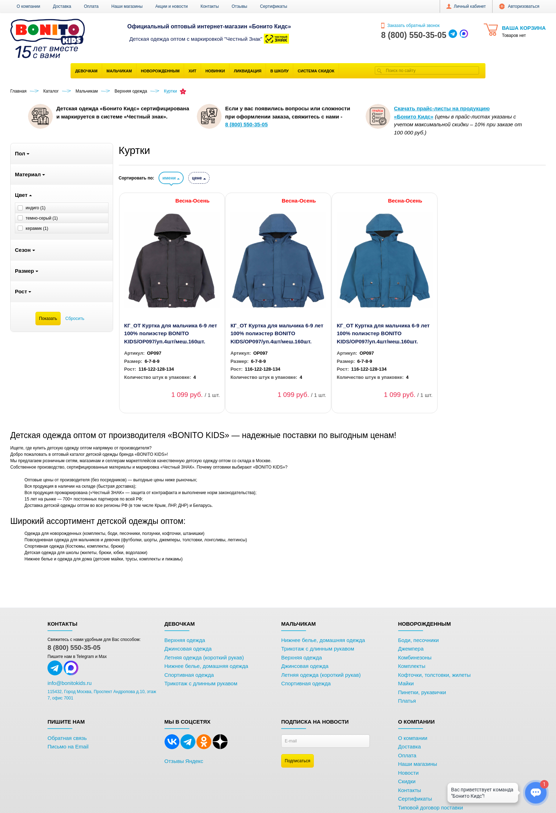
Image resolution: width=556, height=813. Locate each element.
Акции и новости (171, 6)
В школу (280, 71)
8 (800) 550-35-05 (74, 647)
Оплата (91, 6)
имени (171, 178)
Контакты (209, 6)
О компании (28, 6)
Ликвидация (247, 71)
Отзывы (239, 6)
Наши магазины (127, 6)
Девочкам (86, 71)
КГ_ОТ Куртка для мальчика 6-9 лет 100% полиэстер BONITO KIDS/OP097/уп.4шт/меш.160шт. (170, 333)
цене (199, 178)
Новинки (215, 71)
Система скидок (316, 71)
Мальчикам (119, 71)
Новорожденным (160, 71)
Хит (192, 71)
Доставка (62, 6)
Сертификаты (273, 6)
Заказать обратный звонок (410, 25)
